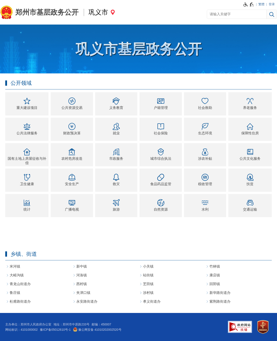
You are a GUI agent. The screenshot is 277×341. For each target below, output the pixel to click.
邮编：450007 (101, 324)
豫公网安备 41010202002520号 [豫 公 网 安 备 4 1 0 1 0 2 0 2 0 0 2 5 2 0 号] (97, 329)
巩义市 (98, 12)
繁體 (261, 4)
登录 (272, 4)
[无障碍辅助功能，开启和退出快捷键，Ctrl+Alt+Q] (248, 4)
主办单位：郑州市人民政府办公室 (28, 324)
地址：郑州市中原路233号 (71, 324)
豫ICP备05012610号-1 (55, 329)
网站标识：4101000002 (21, 329)
